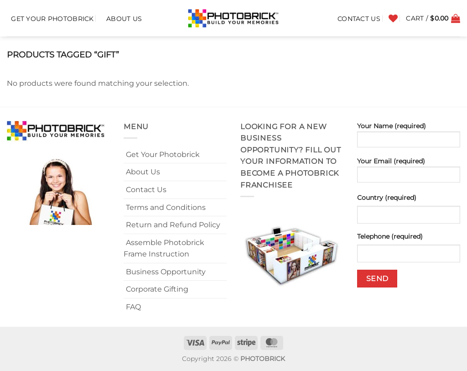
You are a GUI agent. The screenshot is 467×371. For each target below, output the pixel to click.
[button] (433, 18)
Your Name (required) (408, 138)
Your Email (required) (408, 173)
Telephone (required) (390, 236)
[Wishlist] (393, 18)
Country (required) (386, 197)
